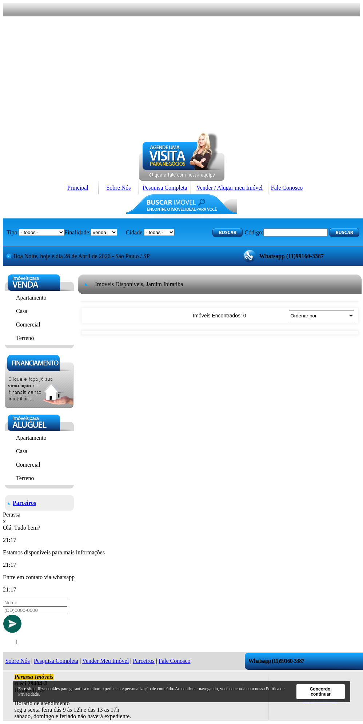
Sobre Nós (118, 188)
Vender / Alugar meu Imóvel (229, 188)
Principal (77, 188)
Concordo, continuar (321, 692)
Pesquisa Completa (165, 188)
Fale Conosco (287, 188)
